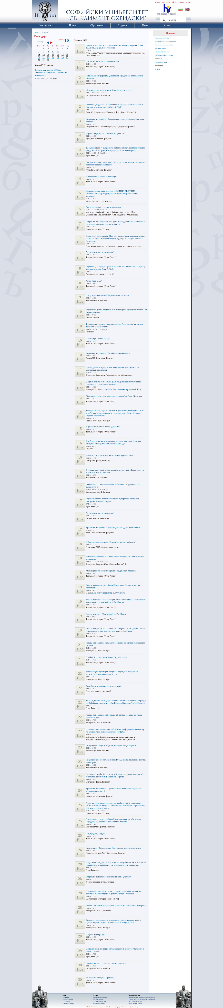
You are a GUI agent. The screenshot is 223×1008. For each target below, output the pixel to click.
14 (39, 54)
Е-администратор (68, 1003)
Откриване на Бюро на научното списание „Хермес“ (108, 877)
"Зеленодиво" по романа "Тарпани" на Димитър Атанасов (111, 571)
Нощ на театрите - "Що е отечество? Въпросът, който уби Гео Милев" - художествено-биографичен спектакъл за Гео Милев (116, 629)
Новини (45, 32)
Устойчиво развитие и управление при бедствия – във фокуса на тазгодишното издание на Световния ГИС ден (113, 442)
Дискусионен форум (135, 1003)
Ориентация (184, 2)
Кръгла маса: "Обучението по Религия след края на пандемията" (113, 848)
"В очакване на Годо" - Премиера (100, 977)
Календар (159, 66)
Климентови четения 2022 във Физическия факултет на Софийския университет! (51, 72)
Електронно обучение (100, 997)
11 (58, 51)
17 (53, 54)
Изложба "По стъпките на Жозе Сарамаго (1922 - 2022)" (110, 455)
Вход (157, 2)
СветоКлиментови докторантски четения (103, 686)
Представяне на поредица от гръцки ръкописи (106, 963)
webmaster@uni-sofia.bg (130, 1007)
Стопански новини (162, 52)
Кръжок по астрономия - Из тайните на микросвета (108, 353)
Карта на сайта (169, 2)
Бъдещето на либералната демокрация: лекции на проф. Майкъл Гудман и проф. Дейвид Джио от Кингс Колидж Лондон (113, 921)
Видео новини (160, 48)
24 (53, 57)
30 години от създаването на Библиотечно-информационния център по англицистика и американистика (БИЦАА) (115, 730)
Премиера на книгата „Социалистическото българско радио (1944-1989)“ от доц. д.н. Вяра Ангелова (114, 46)
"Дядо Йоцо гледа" (94, 281)
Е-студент (66, 997)
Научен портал (98, 999)
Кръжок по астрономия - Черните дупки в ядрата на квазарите (113, 527)
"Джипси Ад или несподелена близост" (103, 61)
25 (58, 57)
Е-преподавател (68, 999)
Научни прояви (161, 62)
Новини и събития (162, 38)
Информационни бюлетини (165, 41)
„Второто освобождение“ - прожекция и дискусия (107, 295)
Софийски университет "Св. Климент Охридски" (64, 12)
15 (44, 54)
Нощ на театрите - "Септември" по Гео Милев (106, 614)
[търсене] (172, 20)
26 (63, 57)
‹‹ (48, 43)
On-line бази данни (99, 1003)
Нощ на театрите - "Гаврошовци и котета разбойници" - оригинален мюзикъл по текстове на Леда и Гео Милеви (115, 600)
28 (39, 60)
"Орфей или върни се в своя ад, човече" (103, 427)
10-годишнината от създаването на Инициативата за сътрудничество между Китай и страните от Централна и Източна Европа (115, 149)
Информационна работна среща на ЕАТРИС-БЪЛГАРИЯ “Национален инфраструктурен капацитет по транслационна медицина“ (112, 193)
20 (67, 54)
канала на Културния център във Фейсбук (122, 389)
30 (48, 60)
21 (39, 57)
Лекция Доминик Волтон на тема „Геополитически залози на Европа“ (116, 905)
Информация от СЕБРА (164, 55)
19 (63, 54)
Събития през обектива (164, 45)
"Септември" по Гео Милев (97, 338)
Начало (37, 32)
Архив (157, 69)
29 (44, 60)
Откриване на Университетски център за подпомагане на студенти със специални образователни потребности (116, 222)
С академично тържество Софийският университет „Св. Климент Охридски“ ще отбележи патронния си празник (114, 820)
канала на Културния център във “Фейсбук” (107, 593)
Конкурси (158, 59)
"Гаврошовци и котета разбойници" (101, 176)
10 (53, 51)
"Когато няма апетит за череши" (100, 252)
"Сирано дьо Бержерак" (96, 934)
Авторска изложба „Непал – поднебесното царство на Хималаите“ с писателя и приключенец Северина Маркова (115, 775)
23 (48, 57)
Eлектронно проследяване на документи (142, 999)
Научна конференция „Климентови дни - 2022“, (106, 133)
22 (44, 57)
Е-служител (66, 1001)
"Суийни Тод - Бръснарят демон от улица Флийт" (107, 657)
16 (48, 54)
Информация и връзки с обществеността (142, 997)
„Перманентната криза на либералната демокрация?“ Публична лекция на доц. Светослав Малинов (113, 383)
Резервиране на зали (99, 1001)
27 (67, 57)
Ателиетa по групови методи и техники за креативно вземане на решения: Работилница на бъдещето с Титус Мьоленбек (113, 892)
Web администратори (135, 1001)
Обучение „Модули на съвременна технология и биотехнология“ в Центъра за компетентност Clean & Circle (114, 105)
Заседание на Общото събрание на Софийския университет (111, 745)
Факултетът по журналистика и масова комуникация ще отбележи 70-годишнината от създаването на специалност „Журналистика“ (116, 863)
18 (58, 54)
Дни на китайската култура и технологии (103, 207)
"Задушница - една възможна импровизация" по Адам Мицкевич (114, 396)
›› (53, 43)
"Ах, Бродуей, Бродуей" (96, 833)
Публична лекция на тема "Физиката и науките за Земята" (111, 542)
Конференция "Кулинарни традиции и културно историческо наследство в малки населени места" (112, 672)
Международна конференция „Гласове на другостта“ (108, 90)
